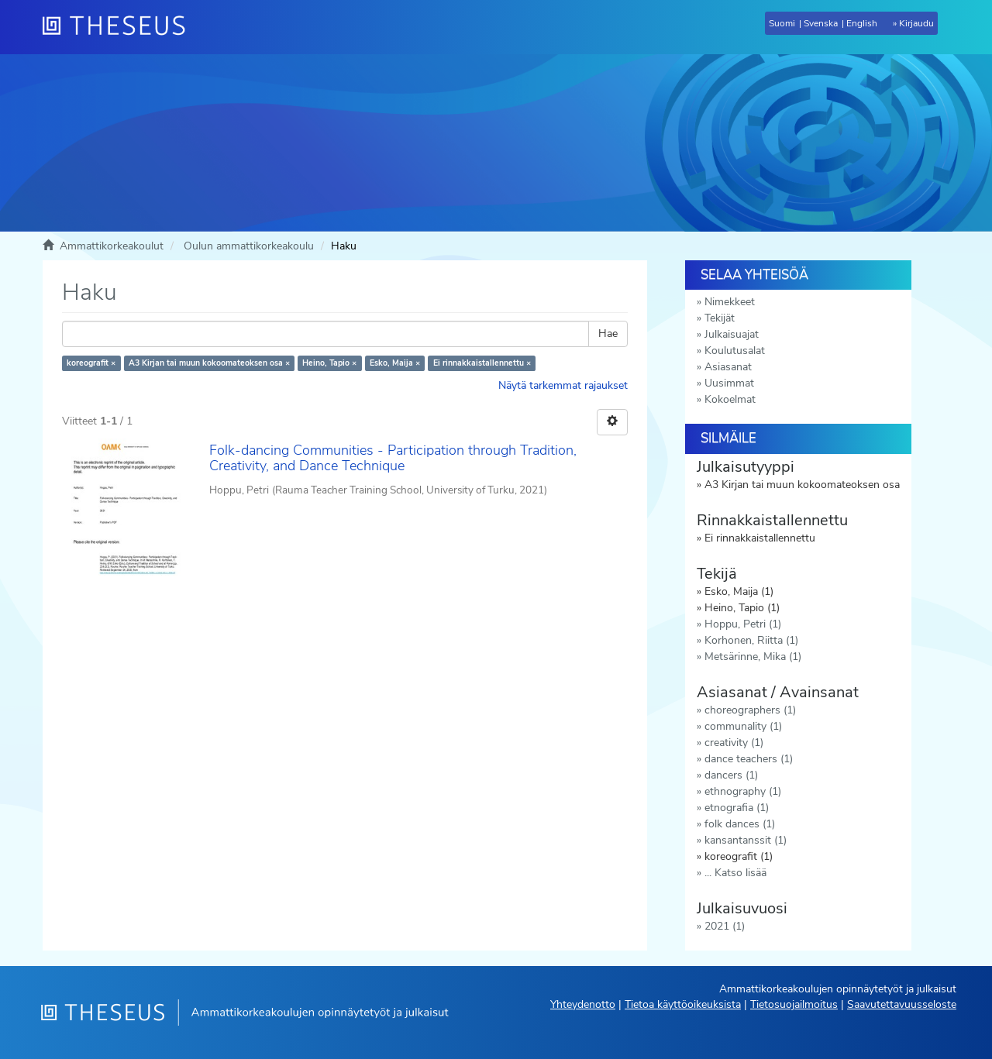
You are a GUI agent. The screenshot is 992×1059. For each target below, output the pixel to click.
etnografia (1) (736, 807)
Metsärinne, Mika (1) (752, 656)
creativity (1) (733, 742)
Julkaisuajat (731, 334)
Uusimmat (729, 383)
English (861, 23)
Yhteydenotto (582, 1004)
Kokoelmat (730, 399)
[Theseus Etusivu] (120, 27)
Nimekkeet (729, 301)
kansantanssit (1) (745, 840)
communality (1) (743, 726)
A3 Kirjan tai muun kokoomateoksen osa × (209, 363)
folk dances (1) (739, 824)
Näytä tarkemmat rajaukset (563, 385)
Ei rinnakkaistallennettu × (482, 363)
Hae (608, 333)
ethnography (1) (742, 791)
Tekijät (719, 318)
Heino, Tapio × (329, 363)
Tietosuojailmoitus (794, 1004)
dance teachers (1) (748, 758)
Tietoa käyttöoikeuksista (683, 1004)
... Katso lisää (735, 872)
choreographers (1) (750, 710)
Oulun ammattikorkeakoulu (249, 246)
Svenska (821, 23)
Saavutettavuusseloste (901, 1004)
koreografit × (91, 363)
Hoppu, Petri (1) (742, 624)
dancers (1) (731, 775)
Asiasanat (728, 366)
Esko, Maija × (395, 363)
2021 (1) (724, 926)
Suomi (782, 23)
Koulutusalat (734, 350)
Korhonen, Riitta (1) (751, 640)
